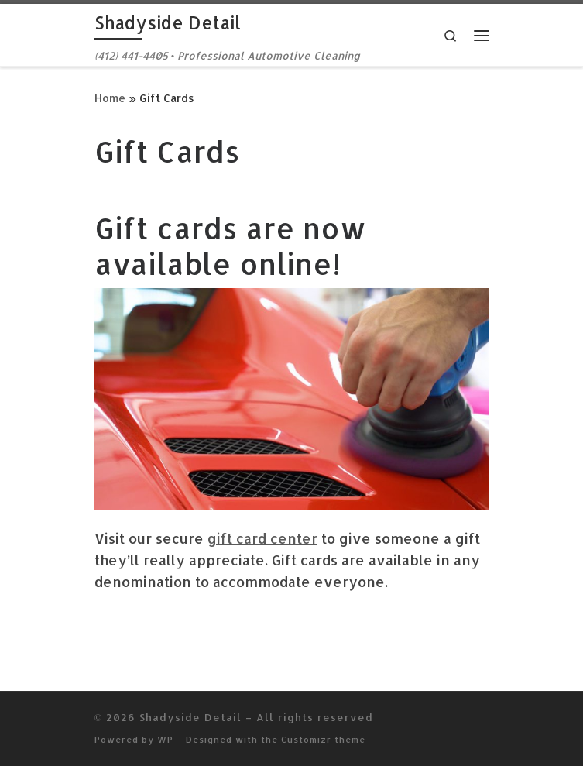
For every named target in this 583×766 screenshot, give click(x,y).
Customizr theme (323, 739)
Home (109, 98)
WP (165, 739)
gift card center (262, 538)
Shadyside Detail (190, 716)
